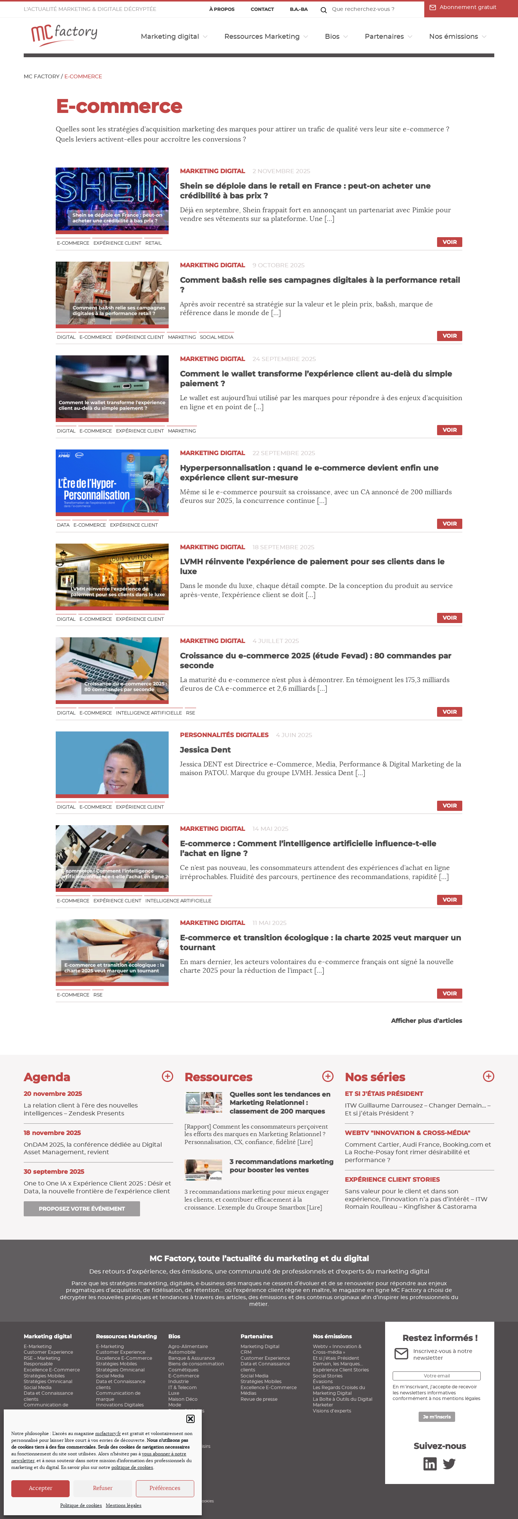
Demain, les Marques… (338, 1364)
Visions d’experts (332, 1411)
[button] (190, 1419)
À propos (222, 9)
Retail (153, 243)
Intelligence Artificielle (149, 713)
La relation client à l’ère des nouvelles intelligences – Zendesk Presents (98, 1103)
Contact (262, 9)
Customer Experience (48, 1352)
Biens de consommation (196, 1364)
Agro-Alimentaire (188, 1346)
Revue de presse (259, 1399)
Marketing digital (170, 37)
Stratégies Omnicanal (48, 1381)
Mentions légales (124, 1505)
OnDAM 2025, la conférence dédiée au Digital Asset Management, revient (98, 1142)
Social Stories (328, 1376)
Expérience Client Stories (341, 1370)
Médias (248, 1393)
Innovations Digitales (120, 1405)
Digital (66, 337)
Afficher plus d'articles (426, 1020)
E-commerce (73, 243)
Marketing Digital (260, 1346)
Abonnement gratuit (463, 7)
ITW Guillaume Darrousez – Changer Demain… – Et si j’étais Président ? (419, 1103)
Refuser (103, 1488)
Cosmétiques (183, 1370)
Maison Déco (183, 1399)
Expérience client (117, 243)
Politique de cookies (81, 1505)
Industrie (178, 1381)
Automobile (181, 1352)
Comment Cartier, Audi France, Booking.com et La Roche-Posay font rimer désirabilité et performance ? (419, 1146)
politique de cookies (132, 1467)
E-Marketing (38, 1346)
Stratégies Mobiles (44, 1376)
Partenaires (384, 37)
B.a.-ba (299, 9)
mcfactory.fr (108, 1433)
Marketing (182, 337)
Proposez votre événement (82, 1208)
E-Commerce (183, 1376)
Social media (216, 337)
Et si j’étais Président (336, 1358)
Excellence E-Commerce (52, 1370)
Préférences (164, 1488)
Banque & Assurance (191, 1358)
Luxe (173, 1393)
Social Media (38, 1387)
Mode (174, 1405)
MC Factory (41, 76)
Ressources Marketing (262, 37)
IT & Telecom (182, 1387)
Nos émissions (453, 37)
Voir (450, 242)
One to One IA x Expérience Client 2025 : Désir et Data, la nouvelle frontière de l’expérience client (98, 1181)
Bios (332, 37)
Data (63, 525)
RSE (190, 713)
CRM (246, 1352)
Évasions (323, 1381)
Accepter (40, 1488)
